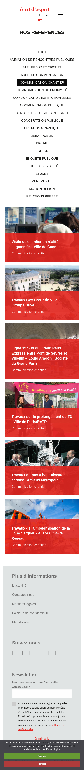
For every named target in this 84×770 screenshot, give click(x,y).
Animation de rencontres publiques (42, 59)
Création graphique (42, 128)
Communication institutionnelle (42, 97)
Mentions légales (24, 604)
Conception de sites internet (42, 113)
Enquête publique (42, 158)
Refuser (42, 764)
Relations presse (42, 196)
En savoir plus (53, 749)
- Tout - (42, 52)
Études (42, 173)
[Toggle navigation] (60, 14)
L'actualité (19, 585)
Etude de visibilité (42, 166)
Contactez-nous (23, 594)
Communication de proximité (42, 90)
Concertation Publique (42, 120)
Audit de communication (42, 75)
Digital (42, 143)
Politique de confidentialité (30, 613)
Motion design (42, 189)
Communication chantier (42, 82)
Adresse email (20, 687)
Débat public (42, 135)
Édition (42, 151)
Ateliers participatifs (42, 67)
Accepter (42, 756)
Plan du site (20, 622)
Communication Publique (42, 105)
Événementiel (42, 181)
